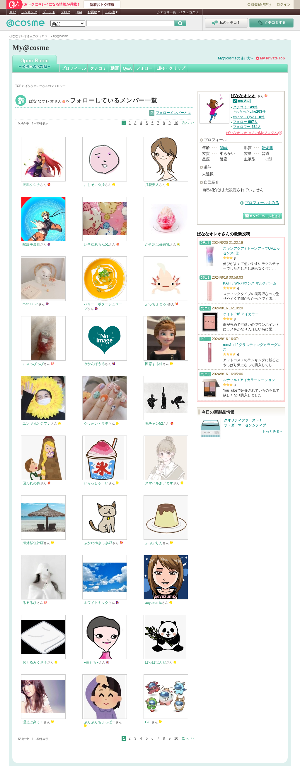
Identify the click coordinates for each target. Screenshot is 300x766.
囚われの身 (31, 483)
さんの (254, 133)
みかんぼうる (94, 364)
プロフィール (73, 68)
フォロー (144, 68)
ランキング (29, 12)
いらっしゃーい (96, 483)
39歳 (224, 147)
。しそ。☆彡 (94, 185)
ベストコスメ (189, 12)
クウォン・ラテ (96, 423)
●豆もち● (91, 662)
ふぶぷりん (154, 543)
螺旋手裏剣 (31, 244)
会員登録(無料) (259, 4)
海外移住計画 (33, 543)
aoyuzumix (153, 603)
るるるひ (30, 603)
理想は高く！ (33, 722)
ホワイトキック (96, 603)
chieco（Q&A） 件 (249, 117)
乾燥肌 (267, 147)
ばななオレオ (93, 101)
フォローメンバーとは (173, 113)
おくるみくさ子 (35, 662)
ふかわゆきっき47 (98, 543)
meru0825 (30, 304)
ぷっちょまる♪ (156, 304)
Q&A (79, 12)
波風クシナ (31, 185)
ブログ (65, 12)
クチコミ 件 (245, 107)
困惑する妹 (154, 364)
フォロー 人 (245, 122)
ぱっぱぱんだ (155, 662)
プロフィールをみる (262, 203)
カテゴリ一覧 (166, 12)
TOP (12, 12)
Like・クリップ (170, 68)
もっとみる (271, 431)
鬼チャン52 (154, 423)
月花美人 (152, 185)
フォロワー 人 (247, 127)
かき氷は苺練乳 (157, 244)
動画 (114, 68)
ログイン (284, 4)
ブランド (48, 12)
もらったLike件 (251, 111)
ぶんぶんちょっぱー (99, 722)
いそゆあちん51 (96, 244)
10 (176, 123)
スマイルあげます (159, 483)
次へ (185, 123)
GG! (148, 722)
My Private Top (272, 58)
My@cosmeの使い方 (234, 58)
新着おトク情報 (102, 5)
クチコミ (98, 68)
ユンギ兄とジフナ (37, 423)
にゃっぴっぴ (33, 364)
